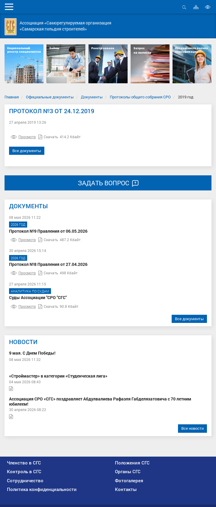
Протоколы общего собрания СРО (140, 97)
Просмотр (23, 136)
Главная (12, 97)
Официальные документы (50, 97)
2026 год (18, 224)
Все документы (26, 150)
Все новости (192, 428)
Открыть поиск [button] (184, 7)
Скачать (48, 136)
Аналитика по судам (30, 291)
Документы (92, 97)
